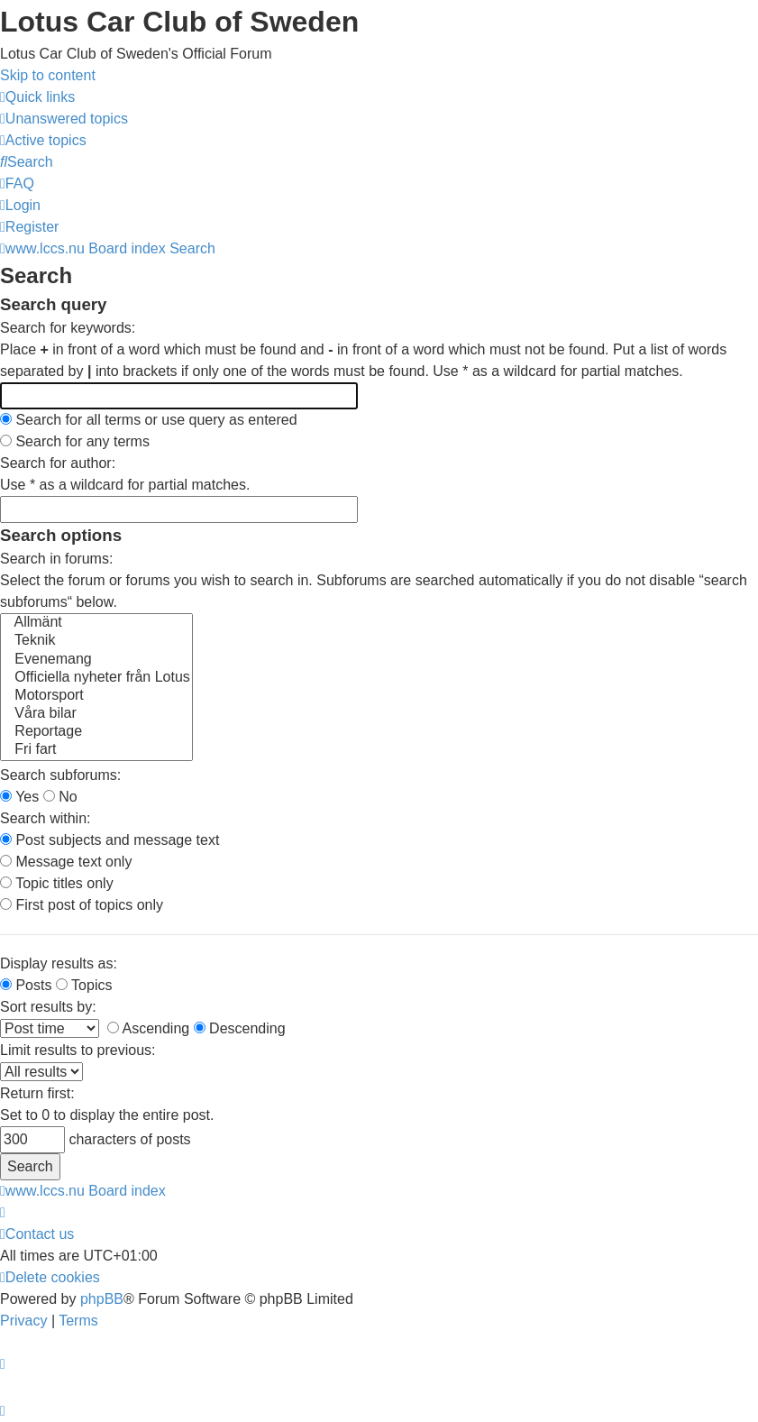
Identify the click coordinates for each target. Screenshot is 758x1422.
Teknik (96, 641)
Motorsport (96, 696)
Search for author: (57, 463)
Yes (19, 796)
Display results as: (58, 963)
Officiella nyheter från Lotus (96, 678)
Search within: (45, 818)
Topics (84, 985)
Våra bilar (96, 714)
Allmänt (96, 623)
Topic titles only (57, 883)
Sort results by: (48, 1006)
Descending (240, 1028)
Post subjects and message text (109, 840)
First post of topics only (81, 905)
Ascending (148, 1028)
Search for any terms (75, 441)
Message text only (66, 861)
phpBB (101, 1299)
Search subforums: (60, 775)
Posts (25, 985)
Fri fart (96, 750)
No (60, 796)
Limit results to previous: (78, 1050)
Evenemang (96, 660)
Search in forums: (56, 558)
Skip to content (48, 75)
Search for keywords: (67, 327)
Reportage (96, 732)
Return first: (37, 1093)
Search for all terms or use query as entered (148, 419)
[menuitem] (64, 118)
